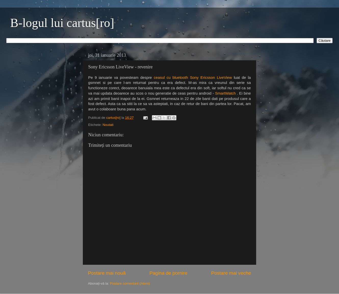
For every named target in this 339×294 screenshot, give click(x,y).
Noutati (107, 125)
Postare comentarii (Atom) (130, 283)
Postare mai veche (231, 273)
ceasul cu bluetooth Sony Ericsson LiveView (193, 78)
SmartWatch (225, 93)
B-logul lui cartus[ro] (62, 23)
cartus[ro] (114, 118)
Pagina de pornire (168, 273)
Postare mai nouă (107, 273)
